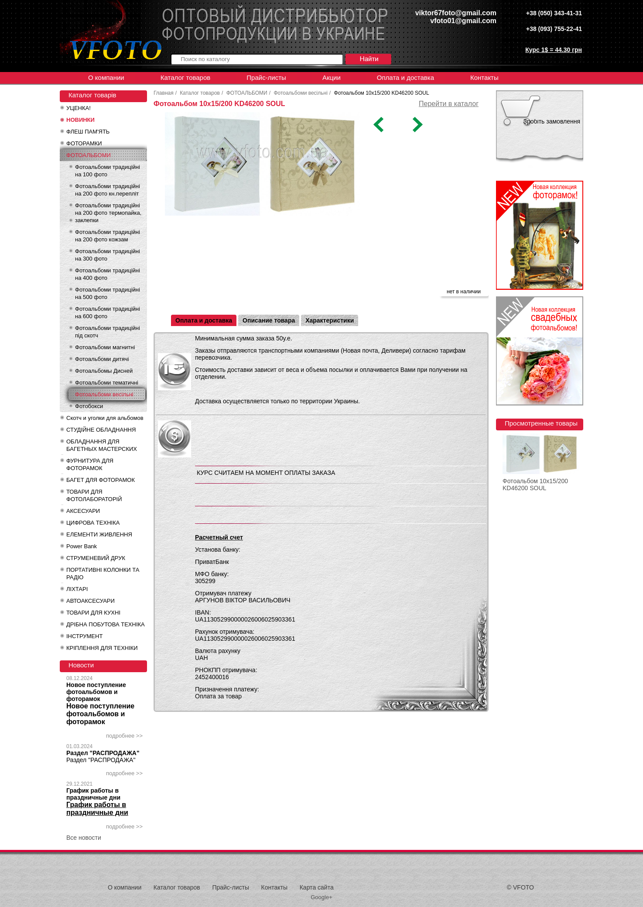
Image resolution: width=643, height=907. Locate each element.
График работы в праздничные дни (93, 794)
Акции (331, 77)
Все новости (83, 837)
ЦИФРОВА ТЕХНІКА (93, 522)
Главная (164, 93)
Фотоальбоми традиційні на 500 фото (107, 293)
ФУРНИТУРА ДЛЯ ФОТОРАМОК (89, 464)
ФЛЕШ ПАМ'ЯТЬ (87, 131)
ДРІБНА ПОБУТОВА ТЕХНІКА (105, 624)
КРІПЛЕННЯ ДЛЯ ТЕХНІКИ (102, 648)
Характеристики (329, 320)
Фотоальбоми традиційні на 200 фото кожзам (107, 236)
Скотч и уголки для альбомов (105, 418)
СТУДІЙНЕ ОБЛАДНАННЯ (101, 429)
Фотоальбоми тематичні (106, 382)
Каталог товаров (186, 77)
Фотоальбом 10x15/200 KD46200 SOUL (535, 484)
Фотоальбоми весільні (104, 394)
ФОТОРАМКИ (84, 143)
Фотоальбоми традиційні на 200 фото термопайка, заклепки (108, 212)
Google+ (321, 897)
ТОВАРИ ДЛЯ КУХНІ (93, 612)
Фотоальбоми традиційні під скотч (107, 332)
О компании (106, 77)
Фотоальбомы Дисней (104, 371)
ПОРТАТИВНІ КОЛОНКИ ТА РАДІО (102, 574)
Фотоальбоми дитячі (102, 359)
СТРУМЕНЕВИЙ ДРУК (95, 558)
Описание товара (269, 320)
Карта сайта (317, 887)
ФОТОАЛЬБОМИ (88, 155)
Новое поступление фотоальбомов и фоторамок (96, 691)
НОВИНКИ (80, 120)
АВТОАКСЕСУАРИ (90, 601)
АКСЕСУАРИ (83, 511)
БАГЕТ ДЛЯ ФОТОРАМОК (100, 480)
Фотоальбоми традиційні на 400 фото (107, 274)
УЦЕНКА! (78, 108)
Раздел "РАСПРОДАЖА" (103, 752)
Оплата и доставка (405, 77)
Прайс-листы (266, 77)
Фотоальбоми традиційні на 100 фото (107, 171)
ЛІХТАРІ (77, 589)
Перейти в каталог (449, 103)
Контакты (484, 77)
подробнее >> (124, 735)
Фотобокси (89, 406)
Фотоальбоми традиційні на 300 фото (107, 255)
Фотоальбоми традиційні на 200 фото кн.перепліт (107, 190)
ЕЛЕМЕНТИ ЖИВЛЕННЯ (99, 534)
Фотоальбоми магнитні (105, 347)
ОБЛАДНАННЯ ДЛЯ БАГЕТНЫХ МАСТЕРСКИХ (101, 445)
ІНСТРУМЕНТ (84, 636)
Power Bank (81, 546)
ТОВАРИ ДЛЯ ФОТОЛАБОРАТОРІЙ (94, 495)
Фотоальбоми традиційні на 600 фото (107, 313)
